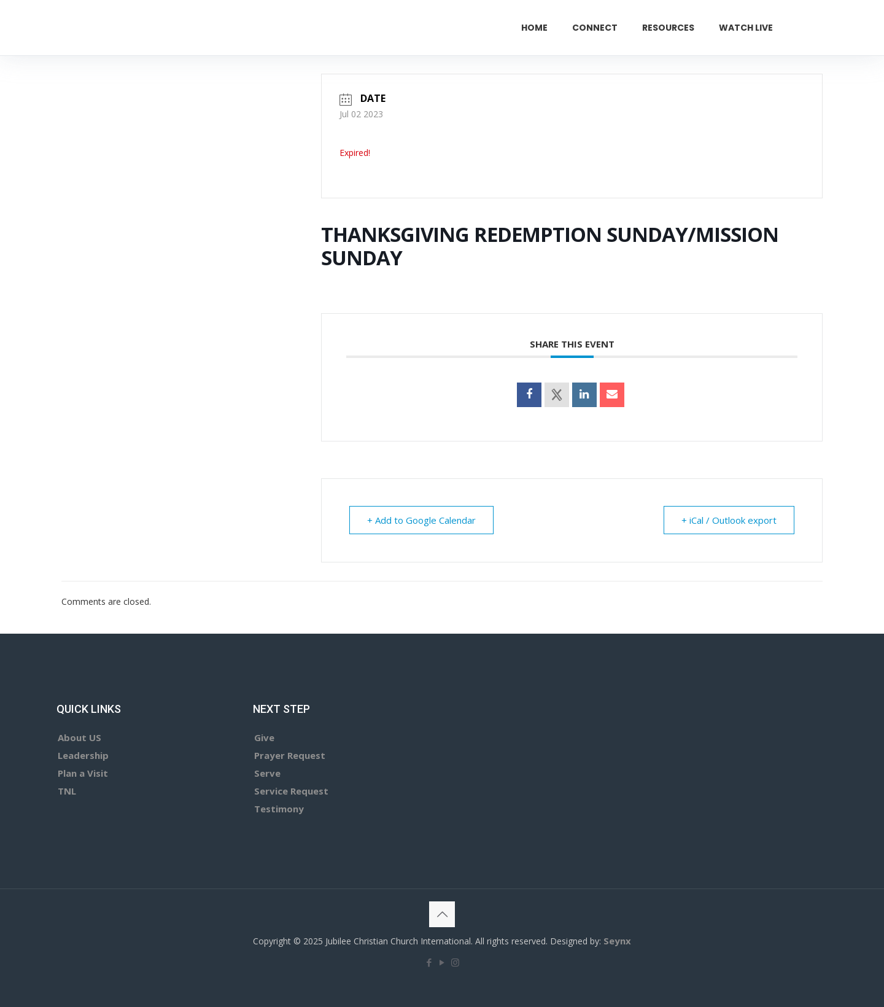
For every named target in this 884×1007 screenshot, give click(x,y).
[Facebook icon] (429, 962)
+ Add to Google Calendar (421, 520)
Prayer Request (289, 755)
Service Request (291, 791)
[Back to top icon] (442, 914)
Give (264, 737)
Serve (267, 773)
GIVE (823, 27)
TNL (67, 791)
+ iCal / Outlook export (729, 520)
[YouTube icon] (442, 962)
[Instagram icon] (455, 962)
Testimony (279, 809)
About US (79, 737)
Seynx (617, 941)
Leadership (83, 755)
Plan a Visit (83, 773)
